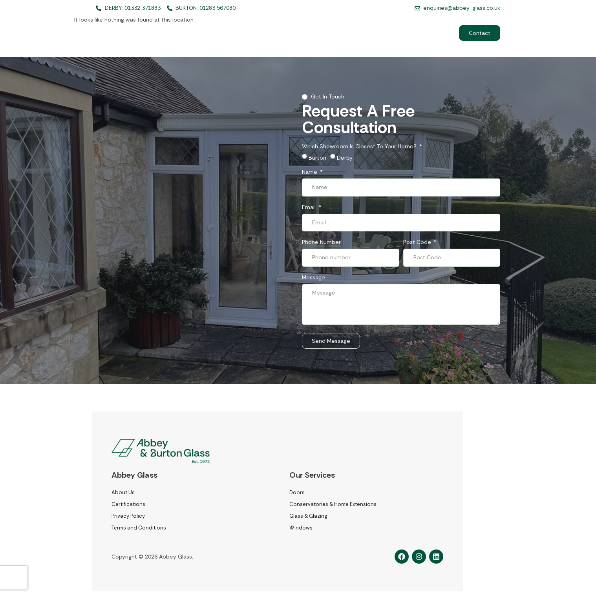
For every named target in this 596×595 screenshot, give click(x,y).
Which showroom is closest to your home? (360, 147)
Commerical (427, 32)
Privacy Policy (128, 516)
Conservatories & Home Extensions (333, 504)
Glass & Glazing (308, 516)
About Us (326, 32)
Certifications (128, 504)
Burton (317, 157)
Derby (345, 157)
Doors (297, 492)
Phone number (321, 242)
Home (242, 32)
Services (282, 33)
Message (313, 278)
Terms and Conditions (139, 527)
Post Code (418, 242)
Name (310, 172)
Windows (301, 527)
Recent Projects (374, 32)
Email (309, 207)
